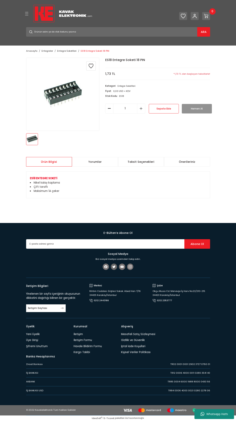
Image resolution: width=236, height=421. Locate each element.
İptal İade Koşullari (133, 346)
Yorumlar (95, 162)
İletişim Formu (83, 340)
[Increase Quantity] (141, 108)
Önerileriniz (187, 162)
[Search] (118, 32)
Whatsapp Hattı (214, 414)
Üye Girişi (32, 340)
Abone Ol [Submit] (197, 244)
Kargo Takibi (82, 352)
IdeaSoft (97, 418)
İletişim (78, 334)
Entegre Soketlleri (127, 86)
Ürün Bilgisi (49, 162)
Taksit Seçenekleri (141, 162)
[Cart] (205, 16)
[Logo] (62, 13)
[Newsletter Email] (118, 244)
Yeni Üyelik (33, 334)
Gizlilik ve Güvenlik (133, 340)
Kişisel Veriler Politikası (136, 352)
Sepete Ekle (163, 108)
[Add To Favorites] (91, 66)
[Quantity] (125, 108)
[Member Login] (192, 16)
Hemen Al (197, 108)
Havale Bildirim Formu (88, 346)
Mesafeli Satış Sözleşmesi (138, 334)
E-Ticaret (109, 418)
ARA (204, 32)
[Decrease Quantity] (109, 108)
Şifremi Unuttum (37, 346)
